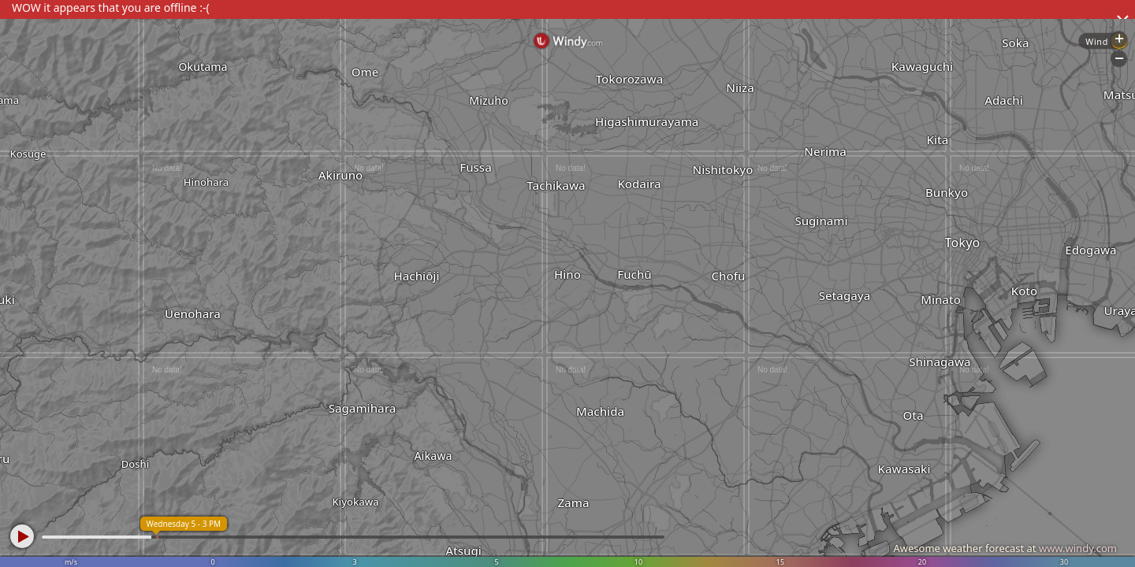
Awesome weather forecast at (1005, 548)
